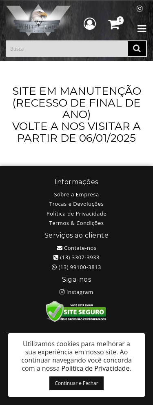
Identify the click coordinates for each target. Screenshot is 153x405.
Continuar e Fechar (76, 383)
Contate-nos (77, 247)
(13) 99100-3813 (76, 267)
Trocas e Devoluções (76, 203)
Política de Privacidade (76, 213)
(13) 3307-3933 (76, 257)
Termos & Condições (76, 223)
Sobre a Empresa (76, 194)
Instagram (76, 292)
